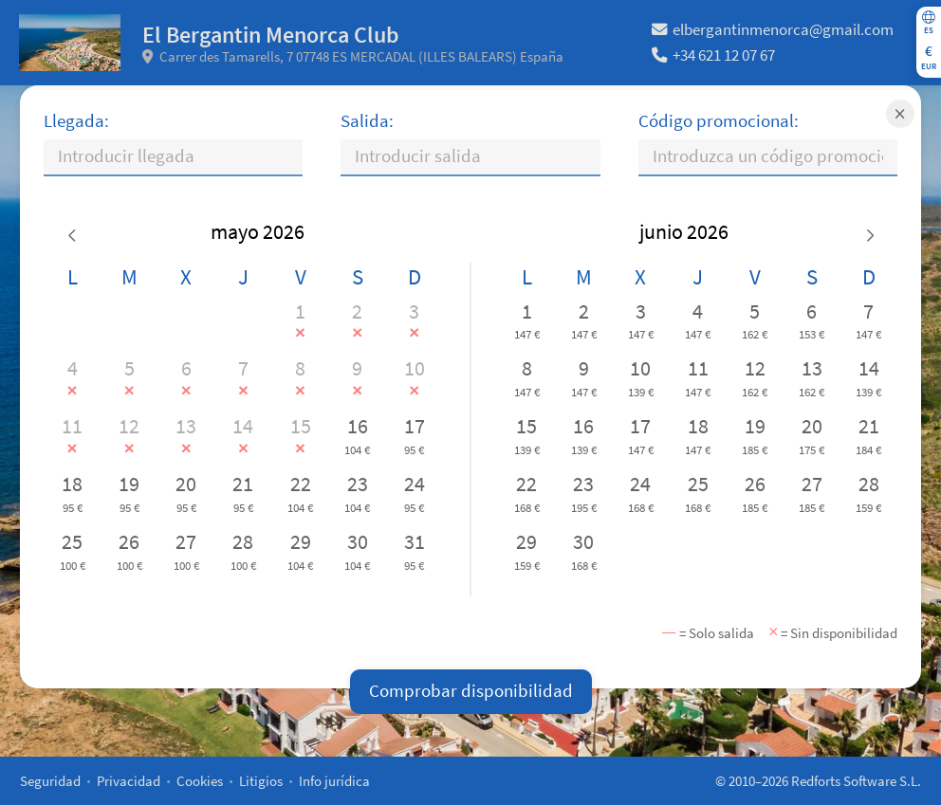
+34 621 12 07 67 (713, 55)
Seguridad (50, 781)
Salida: (367, 121)
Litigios (261, 781)
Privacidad (128, 781)
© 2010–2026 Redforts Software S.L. (818, 781)
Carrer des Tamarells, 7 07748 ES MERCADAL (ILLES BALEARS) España (353, 56)
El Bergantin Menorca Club (270, 34)
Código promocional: (718, 121)
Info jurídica (334, 781)
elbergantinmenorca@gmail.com (773, 30)
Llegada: (76, 121)
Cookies (199, 781)
